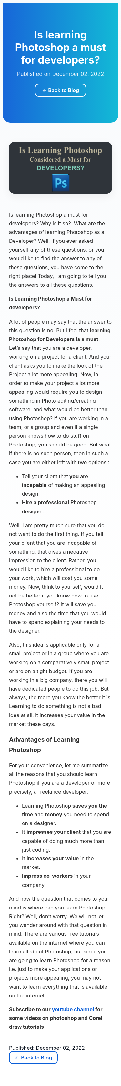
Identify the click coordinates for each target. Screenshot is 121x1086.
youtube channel (73, 1009)
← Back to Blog (60, 90)
